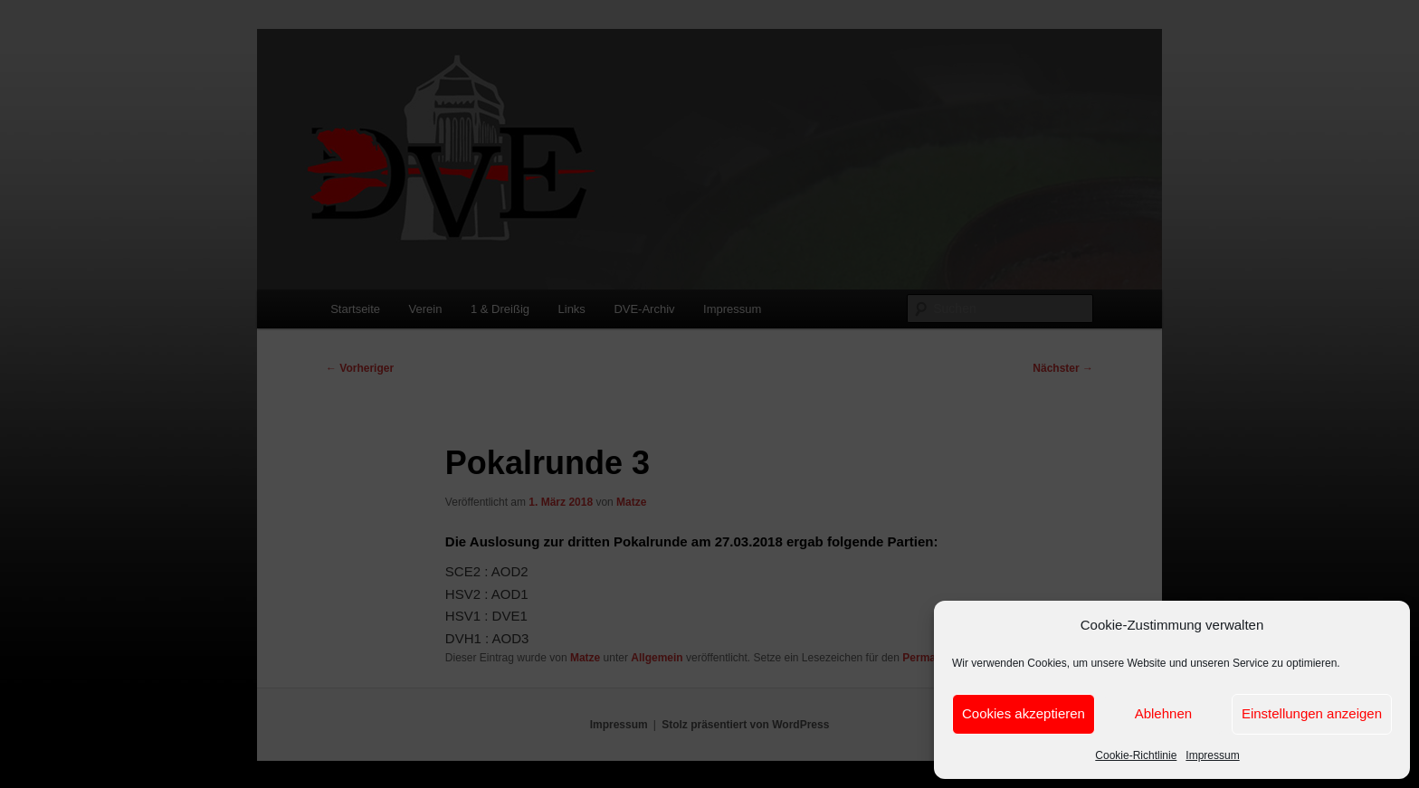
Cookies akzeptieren (1023, 713)
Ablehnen (1163, 713)
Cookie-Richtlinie (1135, 755)
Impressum (1212, 755)
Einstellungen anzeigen (1312, 713)
